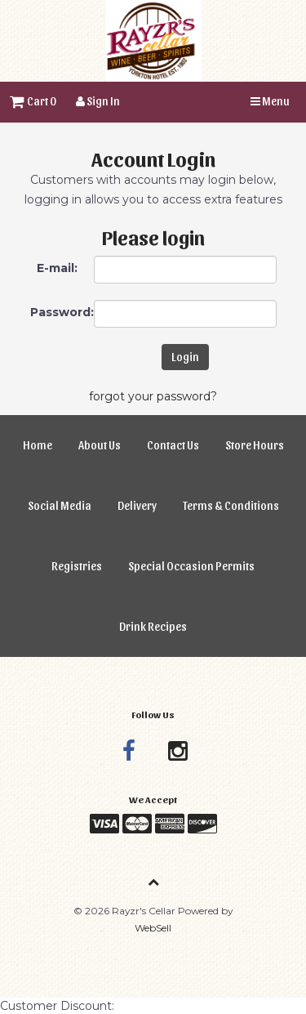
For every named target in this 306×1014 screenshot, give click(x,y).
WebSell (153, 928)
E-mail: (57, 268)
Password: (62, 312)
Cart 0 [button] (33, 101)
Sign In (98, 101)
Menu (270, 101)
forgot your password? (153, 396)
